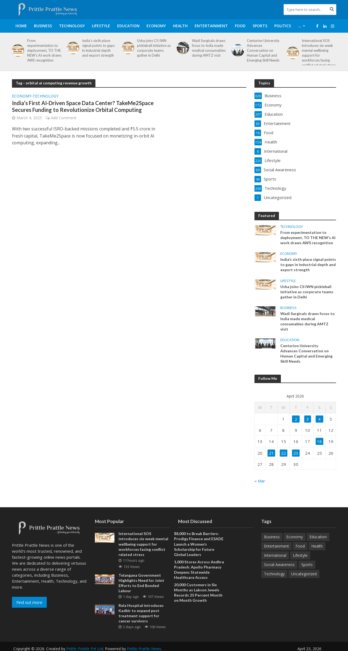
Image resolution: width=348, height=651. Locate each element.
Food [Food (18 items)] (300, 546)
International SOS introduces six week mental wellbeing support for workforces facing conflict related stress (319, 52)
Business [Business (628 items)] (272, 536)
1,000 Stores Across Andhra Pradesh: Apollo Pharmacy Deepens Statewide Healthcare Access (199, 570)
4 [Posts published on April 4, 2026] (319, 419)
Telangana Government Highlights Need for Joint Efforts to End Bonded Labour (141, 583)
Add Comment (63, 117)
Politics (282, 25)
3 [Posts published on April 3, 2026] (307, 419)
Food (240, 25)
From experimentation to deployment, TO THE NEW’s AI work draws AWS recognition (44, 50)
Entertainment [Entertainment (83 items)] (276, 546)
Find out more (29, 602)
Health (180, 25)
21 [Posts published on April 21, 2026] (271, 453)
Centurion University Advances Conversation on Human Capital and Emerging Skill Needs (263, 50)
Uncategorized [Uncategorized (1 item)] (304, 573)
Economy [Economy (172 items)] (294, 536)
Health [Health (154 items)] (317, 546)
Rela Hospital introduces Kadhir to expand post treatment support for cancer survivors (141, 613)
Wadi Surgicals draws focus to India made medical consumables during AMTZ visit (209, 47)
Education (128, 25)
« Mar (259, 481)
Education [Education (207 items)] (318, 536)
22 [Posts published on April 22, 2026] (283, 453)
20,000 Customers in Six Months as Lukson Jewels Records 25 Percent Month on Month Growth (198, 592)
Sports (260, 25)
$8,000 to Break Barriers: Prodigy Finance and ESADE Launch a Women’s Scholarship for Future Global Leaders (198, 544)
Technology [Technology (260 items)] (274, 573)
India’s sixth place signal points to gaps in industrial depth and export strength (98, 47)
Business (43, 25)
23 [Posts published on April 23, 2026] (295, 453)
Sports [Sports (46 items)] (307, 564)
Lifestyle (101, 25)
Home (21, 25)
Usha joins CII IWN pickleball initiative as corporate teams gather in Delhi (154, 47)
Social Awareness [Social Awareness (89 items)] (279, 564)
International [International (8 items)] (275, 555)
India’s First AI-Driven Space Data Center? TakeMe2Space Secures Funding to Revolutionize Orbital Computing (83, 106)
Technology (72, 25)
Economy (156, 25)
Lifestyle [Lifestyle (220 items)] (300, 555)
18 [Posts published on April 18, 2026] (319, 441)
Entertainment (211, 25)
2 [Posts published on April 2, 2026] (296, 419)
